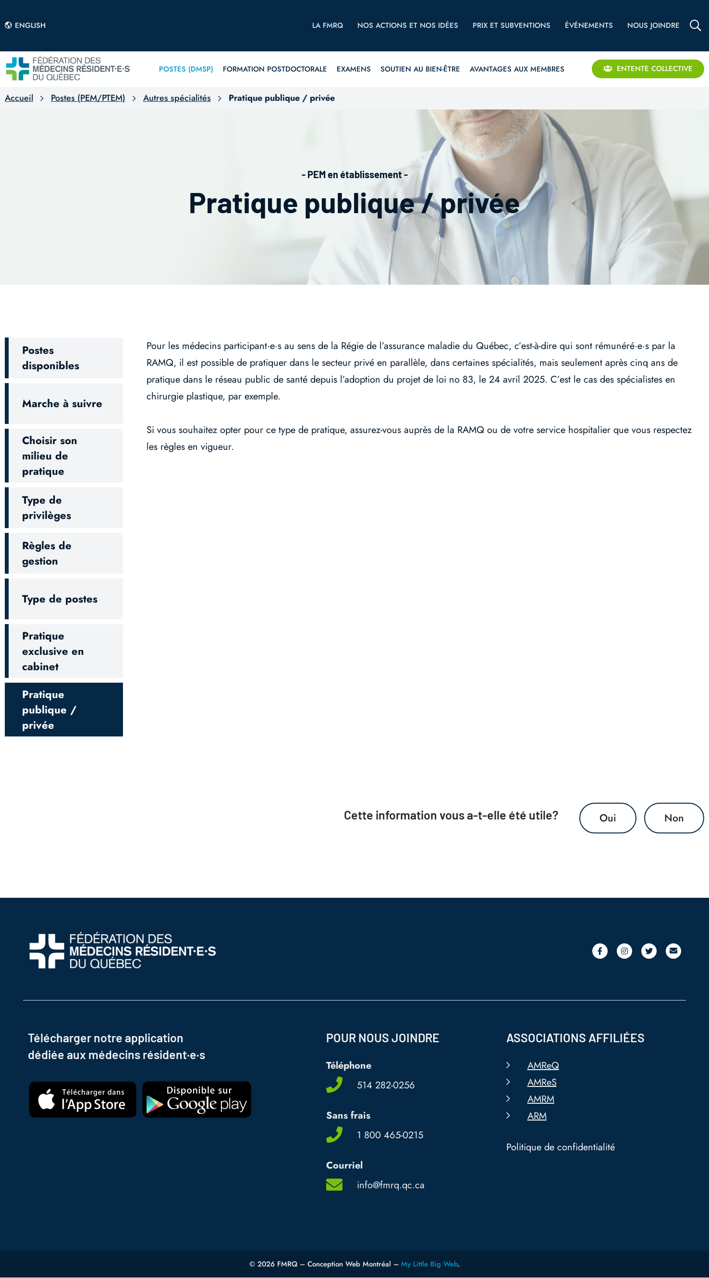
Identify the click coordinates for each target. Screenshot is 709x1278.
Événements (589, 25)
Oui (607, 818)
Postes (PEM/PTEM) (88, 98)
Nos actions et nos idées (407, 25)
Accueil (19, 98)
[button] (64, 358)
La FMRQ (327, 25)
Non (674, 818)
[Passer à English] (27, 25)
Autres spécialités (177, 98)
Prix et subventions (511, 25)
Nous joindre (653, 25)
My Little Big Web (429, 1264)
